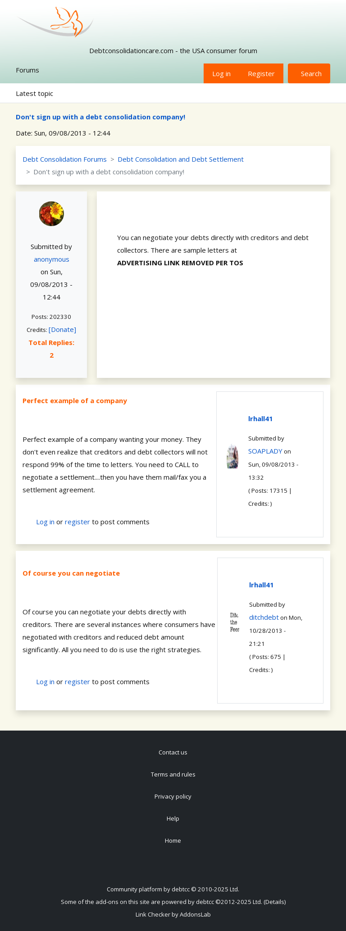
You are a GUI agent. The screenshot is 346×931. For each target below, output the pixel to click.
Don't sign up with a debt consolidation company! (100, 116)
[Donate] (62, 329)
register (77, 521)
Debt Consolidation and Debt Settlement (181, 158)
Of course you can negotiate (71, 572)
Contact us (173, 752)
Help (173, 818)
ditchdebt (264, 617)
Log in (221, 73)
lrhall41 (260, 418)
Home (173, 840)
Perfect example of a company (75, 400)
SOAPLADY (265, 450)
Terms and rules (173, 774)
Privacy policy (173, 796)
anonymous (51, 258)
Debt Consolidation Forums (65, 158)
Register (261, 73)
